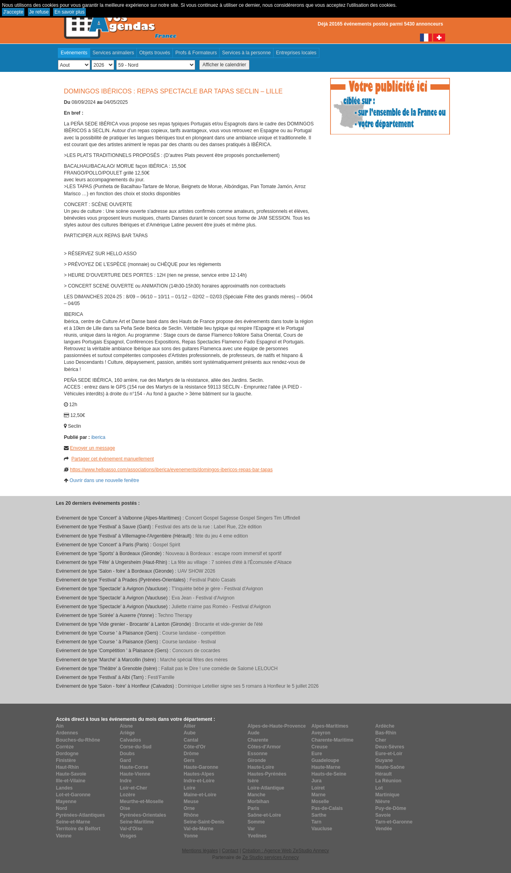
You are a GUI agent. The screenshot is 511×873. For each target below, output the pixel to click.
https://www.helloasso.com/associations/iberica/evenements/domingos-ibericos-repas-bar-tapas (171, 469)
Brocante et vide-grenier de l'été (229, 624)
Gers (189, 760)
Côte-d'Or (195, 747)
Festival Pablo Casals (213, 580)
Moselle (320, 801)
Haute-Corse (134, 767)
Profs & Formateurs (196, 53)
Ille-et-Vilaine (70, 781)
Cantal (191, 740)
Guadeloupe (325, 760)
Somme (256, 822)
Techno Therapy (175, 615)
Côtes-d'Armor (264, 747)
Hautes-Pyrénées (267, 774)
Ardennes (67, 733)
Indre (125, 781)
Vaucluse (321, 828)
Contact (230, 850)
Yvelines (257, 836)
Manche (256, 795)
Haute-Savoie (71, 774)
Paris (253, 808)
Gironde (257, 760)
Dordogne (67, 753)
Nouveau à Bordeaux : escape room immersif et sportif (223, 553)
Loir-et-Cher (133, 788)
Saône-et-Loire (264, 815)
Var (251, 828)
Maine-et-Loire (200, 795)
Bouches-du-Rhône (78, 740)
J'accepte (13, 12)
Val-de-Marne (199, 828)
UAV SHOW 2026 (196, 571)
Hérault (383, 774)
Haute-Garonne (201, 767)
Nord (61, 808)
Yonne (191, 836)
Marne (318, 795)
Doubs (127, 753)
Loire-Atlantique (266, 788)
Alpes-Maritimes (330, 726)
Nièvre (382, 801)
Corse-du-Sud (135, 747)
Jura (316, 781)
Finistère (66, 760)
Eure (316, 753)
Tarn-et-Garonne (393, 822)
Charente (258, 740)
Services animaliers (113, 53)
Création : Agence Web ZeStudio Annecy (285, 850)
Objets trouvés (154, 53)
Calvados (130, 740)
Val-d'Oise (131, 828)
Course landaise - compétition (194, 633)
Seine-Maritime (137, 822)
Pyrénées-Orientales (143, 815)
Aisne (126, 726)
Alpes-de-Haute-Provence (277, 726)
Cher (380, 740)
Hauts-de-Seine (328, 774)
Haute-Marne (326, 767)
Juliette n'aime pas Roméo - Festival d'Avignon (221, 606)
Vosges (128, 836)
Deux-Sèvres (389, 747)
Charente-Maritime (332, 740)
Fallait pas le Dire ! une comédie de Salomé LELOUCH (219, 668)
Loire (189, 788)
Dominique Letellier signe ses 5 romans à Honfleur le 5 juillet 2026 (248, 686)
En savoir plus (69, 12)
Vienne (63, 836)
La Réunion (388, 781)
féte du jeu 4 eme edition (221, 536)
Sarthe (318, 815)
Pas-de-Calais (327, 808)
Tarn (316, 822)
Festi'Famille (161, 677)
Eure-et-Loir (388, 753)
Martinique (387, 795)
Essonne (257, 753)
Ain (59, 726)
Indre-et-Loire (199, 781)
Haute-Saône (389, 767)
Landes (64, 788)
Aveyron (321, 733)
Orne (189, 808)
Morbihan (258, 801)
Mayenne (66, 801)
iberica (98, 437)
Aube (190, 733)
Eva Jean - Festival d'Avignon (203, 598)
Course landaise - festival (189, 642)
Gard (125, 760)
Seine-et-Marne (73, 822)
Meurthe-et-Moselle (141, 801)
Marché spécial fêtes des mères (194, 660)
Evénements (74, 53)
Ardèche (384, 726)
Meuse (191, 801)
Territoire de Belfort (78, 828)
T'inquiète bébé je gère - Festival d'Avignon (217, 588)
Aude (253, 733)
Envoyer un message (92, 448)
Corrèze (65, 747)
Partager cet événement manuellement (112, 459)
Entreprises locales (296, 53)
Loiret (318, 788)
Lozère (127, 795)
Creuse (319, 747)
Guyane (384, 760)
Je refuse (39, 12)
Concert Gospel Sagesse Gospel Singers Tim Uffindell (242, 518)
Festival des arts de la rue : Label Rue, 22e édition (208, 527)
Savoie (383, 815)
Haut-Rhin (67, 767)
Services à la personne (246, 53)
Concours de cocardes (196, 650)
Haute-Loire (261, 767)
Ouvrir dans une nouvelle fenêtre (104, 480)
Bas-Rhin (385, 733)
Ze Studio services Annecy (270, 857)
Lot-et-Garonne (73, 795)
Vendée (383, 828)
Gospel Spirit (166, 545)
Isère (253, 781)
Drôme (191, 753)
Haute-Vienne (135, 774)
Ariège (127, 733)
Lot (379, 788)
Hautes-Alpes (199, 774)
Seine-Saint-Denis (204, 822)
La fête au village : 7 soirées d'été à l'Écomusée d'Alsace (231, 562)
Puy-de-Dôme (390, 808)
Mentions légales (200, 850)
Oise (125, 808)
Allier (190, 726)
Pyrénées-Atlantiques (80, 815)
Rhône (191, 815)
